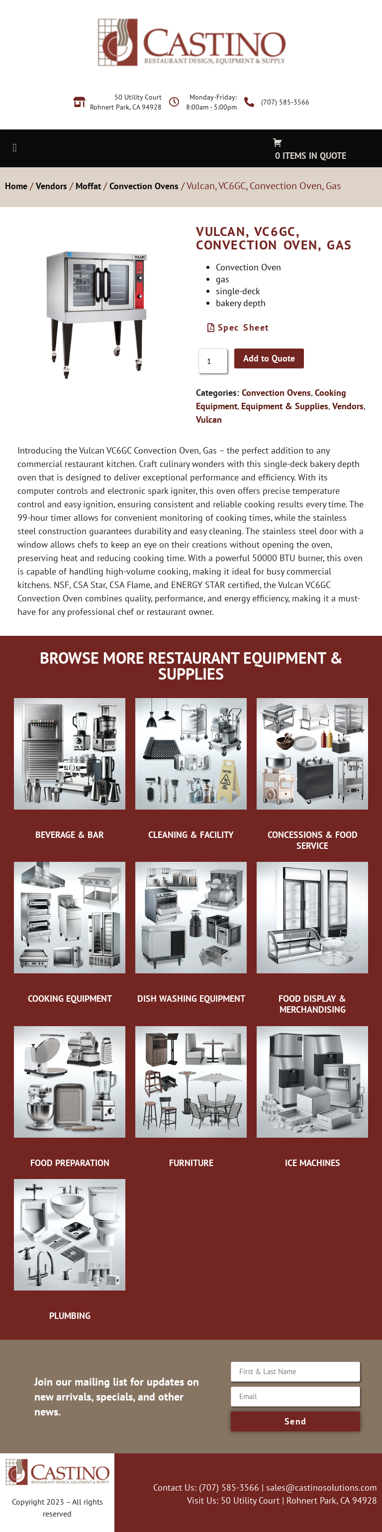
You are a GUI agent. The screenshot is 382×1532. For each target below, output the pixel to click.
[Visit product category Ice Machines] (312, 1096)
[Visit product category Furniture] (191, 1096)
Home (16, 186)
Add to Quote (269, 358)
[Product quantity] (212, 361)
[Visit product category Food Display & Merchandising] (312, 937)
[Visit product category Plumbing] (69, 1249)
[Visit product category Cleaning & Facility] (191, 768)
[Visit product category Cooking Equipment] (69, 932)
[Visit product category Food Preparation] (69, 1096)
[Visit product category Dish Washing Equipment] (191, 932)
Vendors (51, 186)
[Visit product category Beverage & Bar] (69, 768)
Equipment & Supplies (284, 406)
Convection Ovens (144, 186)
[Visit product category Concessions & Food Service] (312, 773)
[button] (14, 147)
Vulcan (209, 419)
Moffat (88, 186)
